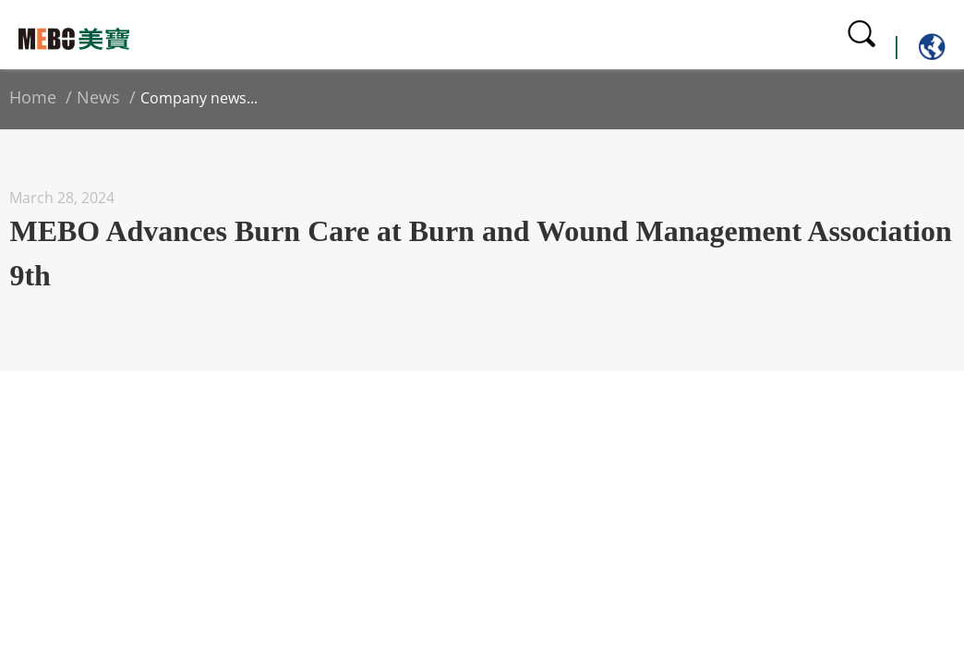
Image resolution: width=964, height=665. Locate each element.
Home (32, 97)
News (98, 97)
